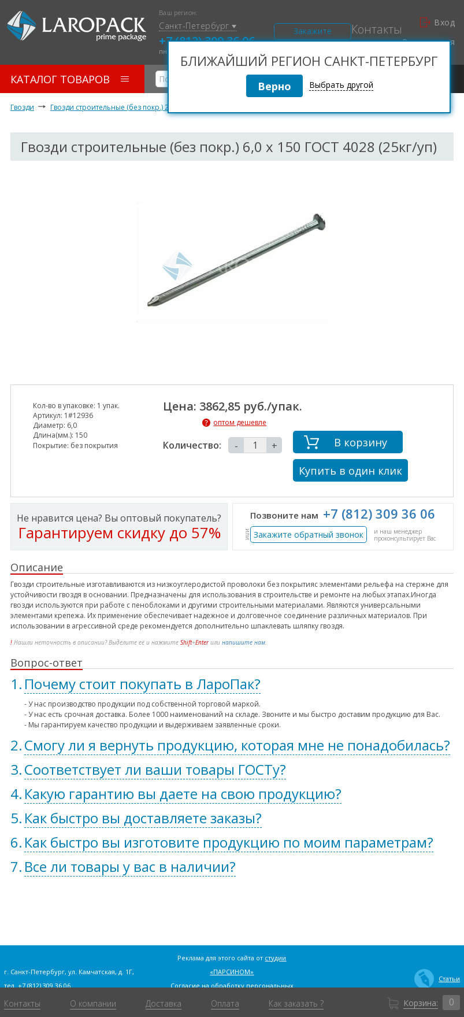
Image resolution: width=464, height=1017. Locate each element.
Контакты (376, 29)
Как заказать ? (296, 1003)
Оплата (225, 1003)
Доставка (163, 1003)
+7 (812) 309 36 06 (379, 513)
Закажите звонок (313, 32)
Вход (437, 22)
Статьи (437, 979)
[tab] (232, 684)
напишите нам (243, 642)
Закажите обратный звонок (308, 534)
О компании (93, 1003)
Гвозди (22, 107)
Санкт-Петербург (197, 26)
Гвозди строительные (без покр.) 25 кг (115, 107)
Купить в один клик (350, 471)
